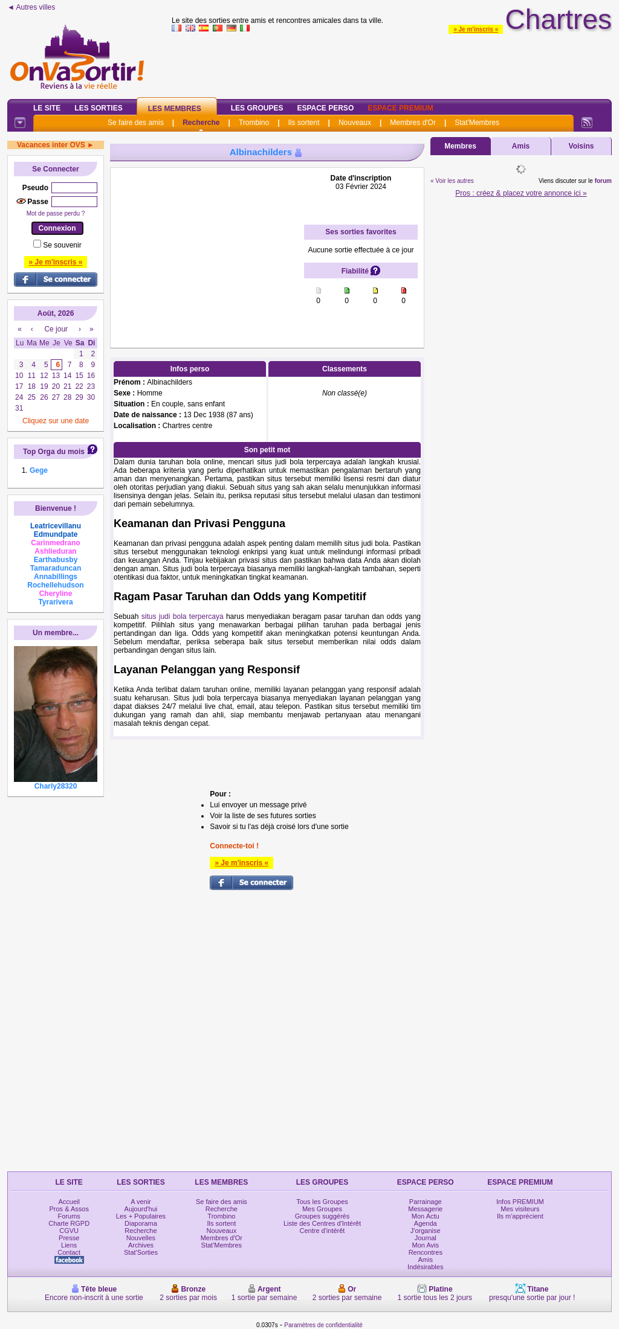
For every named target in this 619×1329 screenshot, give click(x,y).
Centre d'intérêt (322, 1230)
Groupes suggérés (322, 1216)
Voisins (581, 146)
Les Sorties (98, 108)
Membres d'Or (413, 122)
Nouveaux (355, 122)
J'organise (425, 1230)
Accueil (68, 1201)
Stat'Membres (477, 122)
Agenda (425, 1223)
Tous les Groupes (322, 1201)
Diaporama (141, 1223)
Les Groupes (257, 108)
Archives (141, 1245)
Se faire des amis (136, 122)
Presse (69, 1237)
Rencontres (425, 1252)
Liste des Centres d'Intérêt (322, 1223)
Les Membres (174, 108)
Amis (521, 146)
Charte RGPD (68, 1223)
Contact (68, 1252)
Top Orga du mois (54, 451)
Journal (425, 1237)
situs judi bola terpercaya (182, 616)
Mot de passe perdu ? (56, 213)
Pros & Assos (68, 1208)
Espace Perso (325, 108)
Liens (69, 1245)
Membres (460, 146)
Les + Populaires (141, 1216)
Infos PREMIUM (520, 1201)
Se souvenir (62, 245)
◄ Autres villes (31, 7)
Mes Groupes (322, 1208)
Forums (69, 1216)
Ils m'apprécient (520, 1216)
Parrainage (425, 1201)
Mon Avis (425, 1245)
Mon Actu (425, 1216)
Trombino (254, 122)
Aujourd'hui (141, 1208)
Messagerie (425, 1208)
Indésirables (425, 1266)
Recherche (201, 122)
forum (603, 181)
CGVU (69, 1230)
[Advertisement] (207, 249)
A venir (141, 1201)
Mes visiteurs (520, 1208)
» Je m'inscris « (475, 29)
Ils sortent (303, 122)
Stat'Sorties (141, 1252)
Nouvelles (140, 1237)
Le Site (46, 108)
